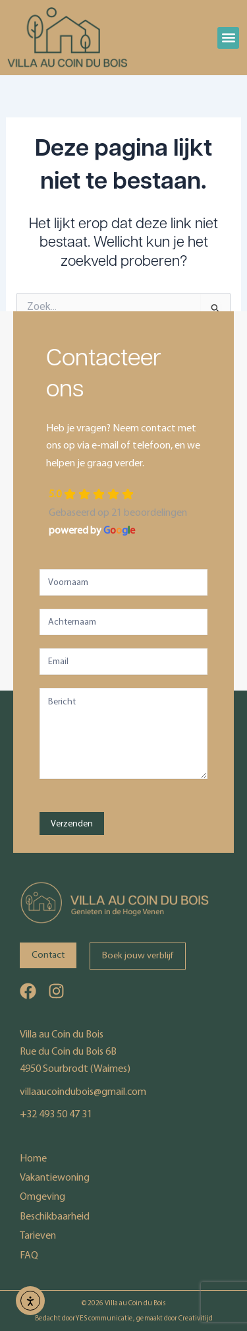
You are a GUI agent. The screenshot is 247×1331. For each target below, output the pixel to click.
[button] (228, 38)
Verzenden (72, 823)
